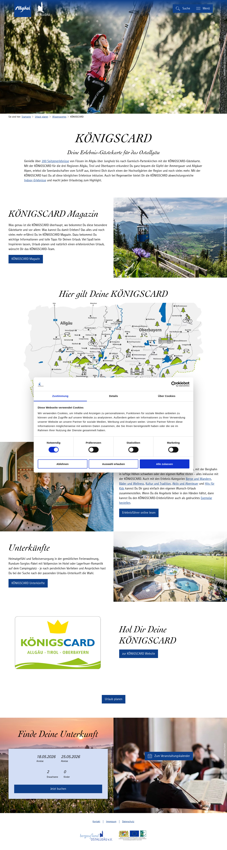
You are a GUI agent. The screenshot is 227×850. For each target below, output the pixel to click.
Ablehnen (62, 463)
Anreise (40, 761)
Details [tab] (113, 395)
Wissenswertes (59, 117)
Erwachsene (52, 777)
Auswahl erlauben (113, 463)
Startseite (26, 117)
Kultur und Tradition (158, 483)
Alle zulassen (164, 463)
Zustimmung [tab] (60, 395)
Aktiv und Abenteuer (185, 483)
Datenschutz (128, 821)
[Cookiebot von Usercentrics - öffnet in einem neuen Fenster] (173, 384)
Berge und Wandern (198, 479)
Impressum (111, 821)
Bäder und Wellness (131, 483)
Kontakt (96, 821)
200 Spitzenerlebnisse (55, 161)
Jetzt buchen (58, 789)
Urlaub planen (41, 117)
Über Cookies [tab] (166, 395)
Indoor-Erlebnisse (35, 180)
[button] (26, 259)
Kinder (67, 777)
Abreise (64, 761)
